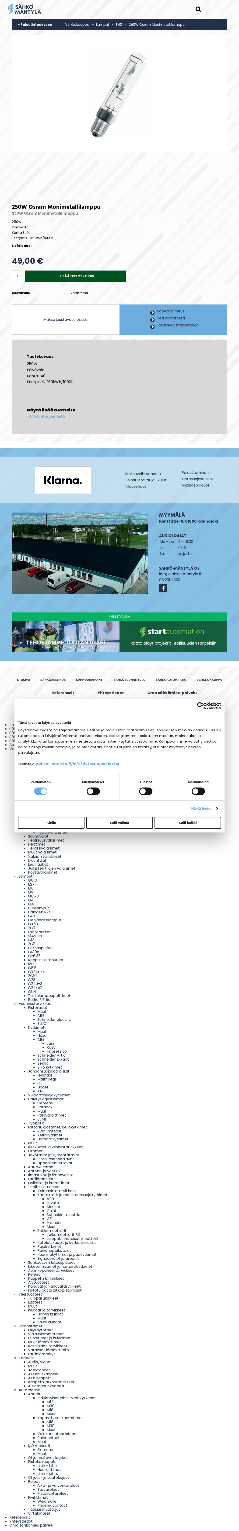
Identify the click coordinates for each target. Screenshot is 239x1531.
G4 (31, 900)
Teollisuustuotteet (44, 1187)
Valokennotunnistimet (57, 1433)
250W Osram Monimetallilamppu (157, 24)
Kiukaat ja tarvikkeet (46, 1310)
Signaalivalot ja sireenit (58, 1258)
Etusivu (23, 679)
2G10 (32, 975)
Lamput (102, 24)
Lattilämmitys (40, 1179)
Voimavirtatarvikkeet (56, 1191)
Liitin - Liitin (47, 1465)
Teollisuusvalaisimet (46, 840)
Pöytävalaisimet (42, 872)
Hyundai (44, 1075)
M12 (50, 1402)
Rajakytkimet (49, 1246)
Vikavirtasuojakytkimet (49, 1095)
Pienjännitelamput (44, 920)
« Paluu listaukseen (35, 24)
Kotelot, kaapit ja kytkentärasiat (66, 1242)
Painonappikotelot (54, 1250)
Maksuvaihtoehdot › (143, 474)
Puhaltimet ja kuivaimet (49, 1338)
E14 (31, 904)
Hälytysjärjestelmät (46, 1099)
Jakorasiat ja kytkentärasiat (53, 1155)
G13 (31, 940)
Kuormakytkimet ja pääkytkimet (67, 1254)
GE (39, 1083)
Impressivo (57, 1051)
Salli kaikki (188, 823)
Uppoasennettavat (55, 1163)
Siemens (45, 1103)
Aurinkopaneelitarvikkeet (51, 1270)
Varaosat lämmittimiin (48, 1350)
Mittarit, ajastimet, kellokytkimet (57, 1127)
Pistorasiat (37, 1007)
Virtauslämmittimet (46, 1334)
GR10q (33, 952)
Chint (51, 1210)
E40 (119, 24)
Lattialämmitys (41, 1354)
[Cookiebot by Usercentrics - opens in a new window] (200, 705)
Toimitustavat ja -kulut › (146, 480)
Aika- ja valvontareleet (58, 1485)
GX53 (33, 924)
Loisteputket (39, 932)
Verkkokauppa (77, 24)
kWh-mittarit (49, 1131)
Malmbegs (47, 1079)
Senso (42, 1063)
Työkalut (36, 1123)
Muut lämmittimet (44, 1342)
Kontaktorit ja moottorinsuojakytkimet (72, 1195)
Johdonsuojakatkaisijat (49, 1071)
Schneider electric (54, 1019)
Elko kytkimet (49, 1067)
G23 (31, 979)
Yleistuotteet (30, 1294)
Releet (34, 1274)
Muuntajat (37, 860)
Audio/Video (39, 1362)
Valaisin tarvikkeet (45, 856)
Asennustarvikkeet (36, 1003)
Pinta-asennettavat (55, 1159)
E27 (31, 884)
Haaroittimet (49, 1469)
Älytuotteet (38, 1282)
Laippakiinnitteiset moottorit (73, 1238)
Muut (32, 964)
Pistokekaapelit (42, 1461)
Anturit (34, 1394)
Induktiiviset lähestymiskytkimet (66, 1398)
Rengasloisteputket (46, 960)
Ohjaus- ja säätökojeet (48, 1477)
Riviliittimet (38, 1497)
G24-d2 (35, 987)
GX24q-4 (36, 971)
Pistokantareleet (52, 1493)
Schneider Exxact (53, 1059)
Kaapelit (26, 1358)
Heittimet (36, 844)
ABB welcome (40, 1167)
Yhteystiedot (111, 693)
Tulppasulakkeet (43, 1298)
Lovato (53, 1202)
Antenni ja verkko (44, 1171)
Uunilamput (38, 908)
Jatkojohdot (39, 1370)
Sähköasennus (53, 679)
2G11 (31, 944)
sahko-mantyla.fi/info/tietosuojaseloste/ (78, 763)
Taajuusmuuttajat (44, 1509)
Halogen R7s (39, 912)
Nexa (41, 1035)
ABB (41, 1015)
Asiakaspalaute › (196, 485)
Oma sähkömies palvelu (31, 1525)
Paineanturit (48, 1437)
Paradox (45, 1107)
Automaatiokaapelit (46, 1386)
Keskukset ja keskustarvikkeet (55, 1147)
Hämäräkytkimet (53, 1139)
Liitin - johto (47, 1473)
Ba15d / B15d (39, 999)
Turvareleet (48, 1489)
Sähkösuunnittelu (130, 679)
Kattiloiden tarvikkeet (47, 1346)
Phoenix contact (52, 1505)
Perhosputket (40, 948)
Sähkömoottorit (52, 1230)
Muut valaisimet (42, 852)
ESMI (41, 1119)
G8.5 (32, 968)
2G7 (31, 928)
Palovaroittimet (51, 1115)
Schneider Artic (51, 1055)
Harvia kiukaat (50, 1314)
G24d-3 (35, 983)
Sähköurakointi (89, 679)
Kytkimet (36, 1027)
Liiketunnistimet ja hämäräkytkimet (60, 1266)
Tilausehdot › (136, 486)
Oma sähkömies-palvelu (172, 693)
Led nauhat (38, 864)
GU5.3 (33, 896)
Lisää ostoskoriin (77, 276)
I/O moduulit (39, 1445)
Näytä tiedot (201, 808)
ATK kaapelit (39, 1378)
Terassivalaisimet (44, 848)
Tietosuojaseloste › (198, 479)
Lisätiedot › (22, 245)
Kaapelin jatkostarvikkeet (51, 1382)
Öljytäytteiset (40, 1330)
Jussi (51, 1043)
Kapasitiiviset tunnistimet (60, 1418)
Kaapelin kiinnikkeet (46, 1278)
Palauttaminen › (196, 473)
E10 (31, 888)
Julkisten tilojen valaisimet (52, 868)
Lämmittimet (30, 1326)
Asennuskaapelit (43, 1374)
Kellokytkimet (50, 1135)
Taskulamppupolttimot (49, 995)
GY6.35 (34, 956)
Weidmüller (47, 1501)
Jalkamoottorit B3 (63, 1234)
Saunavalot (38, 836)
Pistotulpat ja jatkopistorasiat (55, 1290)
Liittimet (35, 1151)
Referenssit (63, 693)
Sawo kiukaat (49, 1322)
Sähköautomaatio (171, 679)
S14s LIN (35, 936)
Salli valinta (119, 823)
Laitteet (35, 1302)
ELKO (41, 1023)
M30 (50, 1406)
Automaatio (29, 1390)
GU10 (32, 880)
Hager (43, 1087)
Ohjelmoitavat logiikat (48, 1457)
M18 (50, 1410)
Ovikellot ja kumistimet (49, 1183)
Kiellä (51, 823)
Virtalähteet (39, 1513)
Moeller (53, 1206)
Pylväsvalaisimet (52, 832)
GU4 (32, 991)
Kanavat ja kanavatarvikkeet (54, 1286)
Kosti (51, 1047)
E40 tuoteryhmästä (47, 417)
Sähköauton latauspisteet (51, 1262)
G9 (30, 892)
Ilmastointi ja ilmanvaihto (51, 1175)
